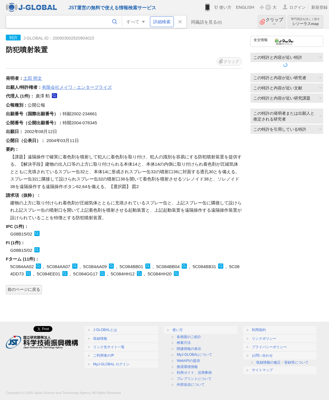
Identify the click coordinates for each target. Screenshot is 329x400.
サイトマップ (262, 370)
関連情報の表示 (189, 349)
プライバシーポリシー (269, 347)
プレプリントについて (194, 379)
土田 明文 (32, 78)
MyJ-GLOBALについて (194, 355)
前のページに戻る (24, 289)
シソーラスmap (305, 21)
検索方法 (184, 343)
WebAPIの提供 (188, 361)
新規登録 (319, 7)
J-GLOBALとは (105, 330)
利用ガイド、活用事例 (194, 373)
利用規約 (259, 330)
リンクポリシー (264, 339)
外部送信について (191, 385)
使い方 (225, 7)
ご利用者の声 (103, 355)
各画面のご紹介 (189, 337)
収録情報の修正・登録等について (282, 362)
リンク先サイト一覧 (109, 347)
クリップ (274, 21)
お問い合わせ (262, 355)
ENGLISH (245, 7)
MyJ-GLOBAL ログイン (111, 364)
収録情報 (100, 339)
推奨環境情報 (187, 367)
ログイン (297, 7)
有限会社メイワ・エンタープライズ (77, 87)
